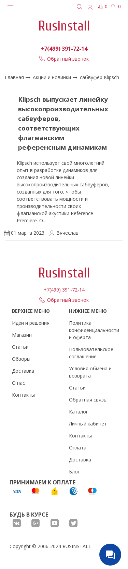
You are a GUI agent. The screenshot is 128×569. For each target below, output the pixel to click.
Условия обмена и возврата (90, 372)
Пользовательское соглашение (91, 353)
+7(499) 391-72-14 (64, 48)
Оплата (77, 447)
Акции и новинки (52, 77)
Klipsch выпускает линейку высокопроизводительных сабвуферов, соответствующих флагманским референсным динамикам (63, 123)
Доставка (23, 371)
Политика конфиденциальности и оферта (94, 330)
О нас (18, 383)
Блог (74, 471)
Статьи (20, 347)
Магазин (22, 335)
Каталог (78, 411)
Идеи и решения (30, 323)
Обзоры (21, 359)
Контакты (23, 395)
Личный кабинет (88, 423)
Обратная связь (87, 399)
